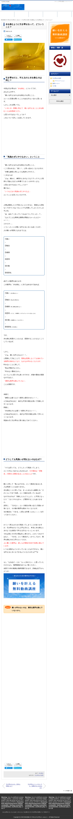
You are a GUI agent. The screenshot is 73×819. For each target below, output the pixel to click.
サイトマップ (68, 1)
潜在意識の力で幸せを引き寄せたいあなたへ (11, 19)
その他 (54, 86)
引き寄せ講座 (35, 14)
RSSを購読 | (62, 1)
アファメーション (60, 81)
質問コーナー (56, 83)
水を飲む (41, 773)
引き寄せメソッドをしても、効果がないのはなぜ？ (35, 786)
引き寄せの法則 (25, 19)
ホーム (56, 1)
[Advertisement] (24, 137)
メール (50, 14)
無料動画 (21, 14)
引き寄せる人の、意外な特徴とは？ (13, 785)
